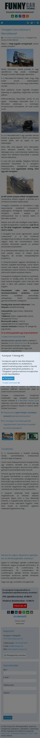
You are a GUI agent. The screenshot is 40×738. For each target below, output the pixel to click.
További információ (10, 383)
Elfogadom (8, 378)
